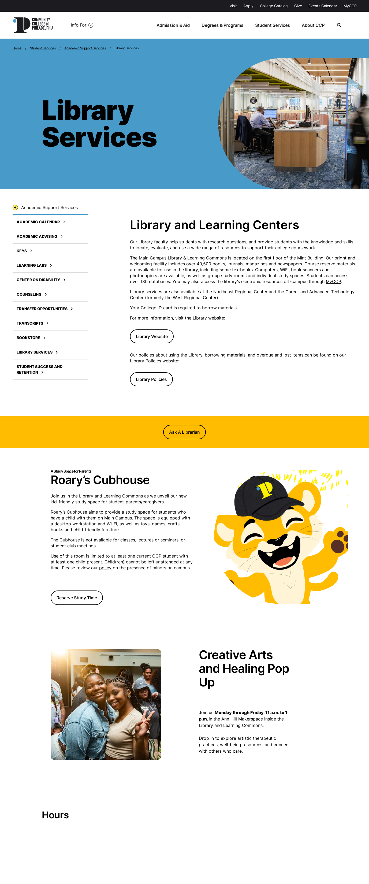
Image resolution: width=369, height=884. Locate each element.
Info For (78, 25)
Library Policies (151, 379)
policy (105, 567)
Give (298, 5)
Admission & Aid (174, 25)
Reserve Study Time (77, 597)
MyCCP (350, 5)
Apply (248, 5)
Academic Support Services (85, 48)
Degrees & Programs (223, 25)
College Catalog (274, 5)
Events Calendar (322, 5)
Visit (233, 5)
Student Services (273, 25)
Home (17, 48)
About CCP (313, 25)
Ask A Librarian (184, 432)
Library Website (152, 336)
